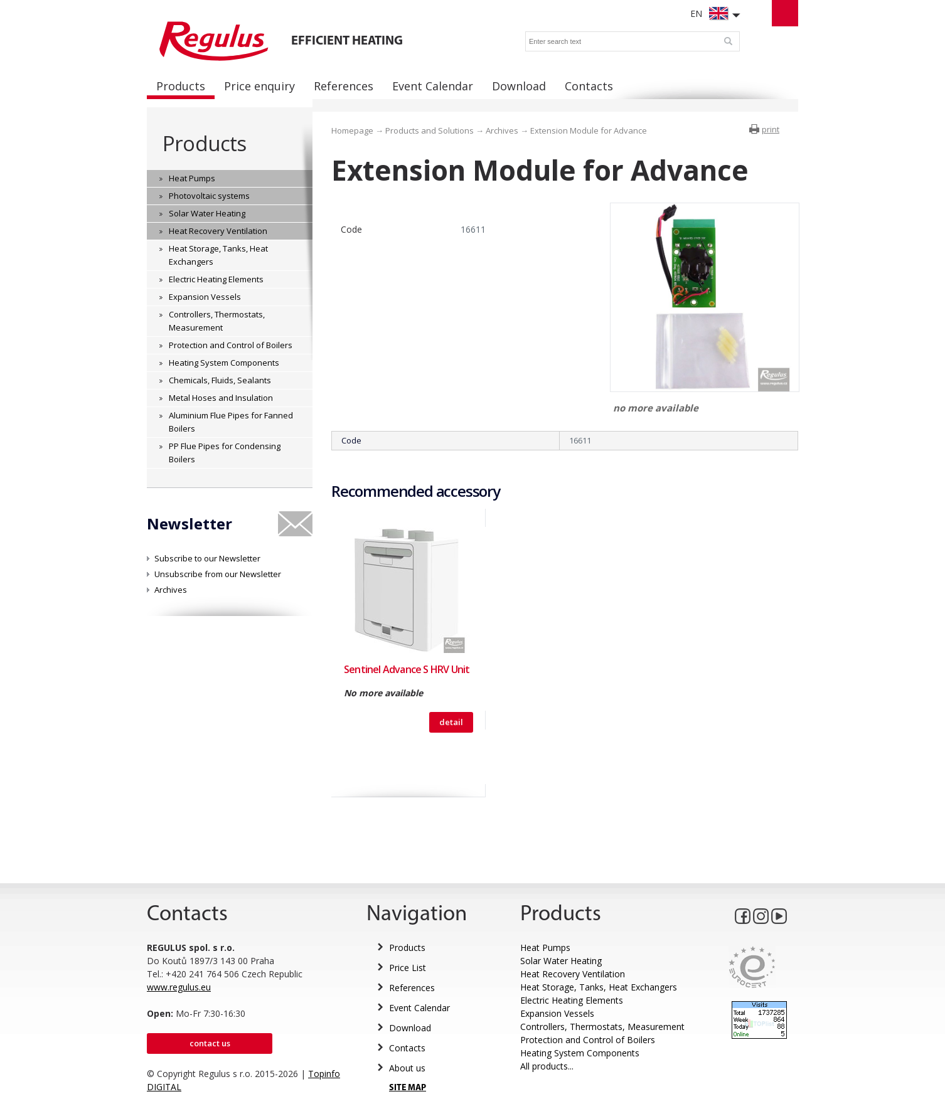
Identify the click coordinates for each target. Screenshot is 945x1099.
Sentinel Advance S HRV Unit (406, 669)
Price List (407, 968)
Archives (170, 589)
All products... (547, 1066)
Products (204, 143)
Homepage (352, 130)
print (770, 129)
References (412, 988)
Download (410, 1028)
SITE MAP (407, 1088)
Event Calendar (419, 1008)
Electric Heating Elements (571, 1000)
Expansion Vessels (557, 1013)
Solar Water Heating (561, 961)
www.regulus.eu (179, 987)
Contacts (407, 1048)
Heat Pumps (545, 947)
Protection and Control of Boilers (587, 1040)
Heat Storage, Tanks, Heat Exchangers (598, 987)
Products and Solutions (429, 130)
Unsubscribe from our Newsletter (217, 574)
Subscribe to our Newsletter (207, 558)
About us (407, 1068)
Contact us (210, 1043)
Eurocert (752, 967)
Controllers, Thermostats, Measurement (602, 1027)
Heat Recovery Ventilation (572, 974)
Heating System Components (579, 1053)
